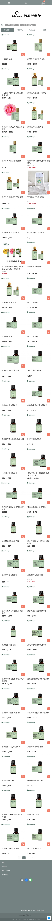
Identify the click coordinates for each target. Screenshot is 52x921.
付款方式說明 (6, 870)
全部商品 (4, 866)
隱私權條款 (5, 875)
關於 (3, 862)
